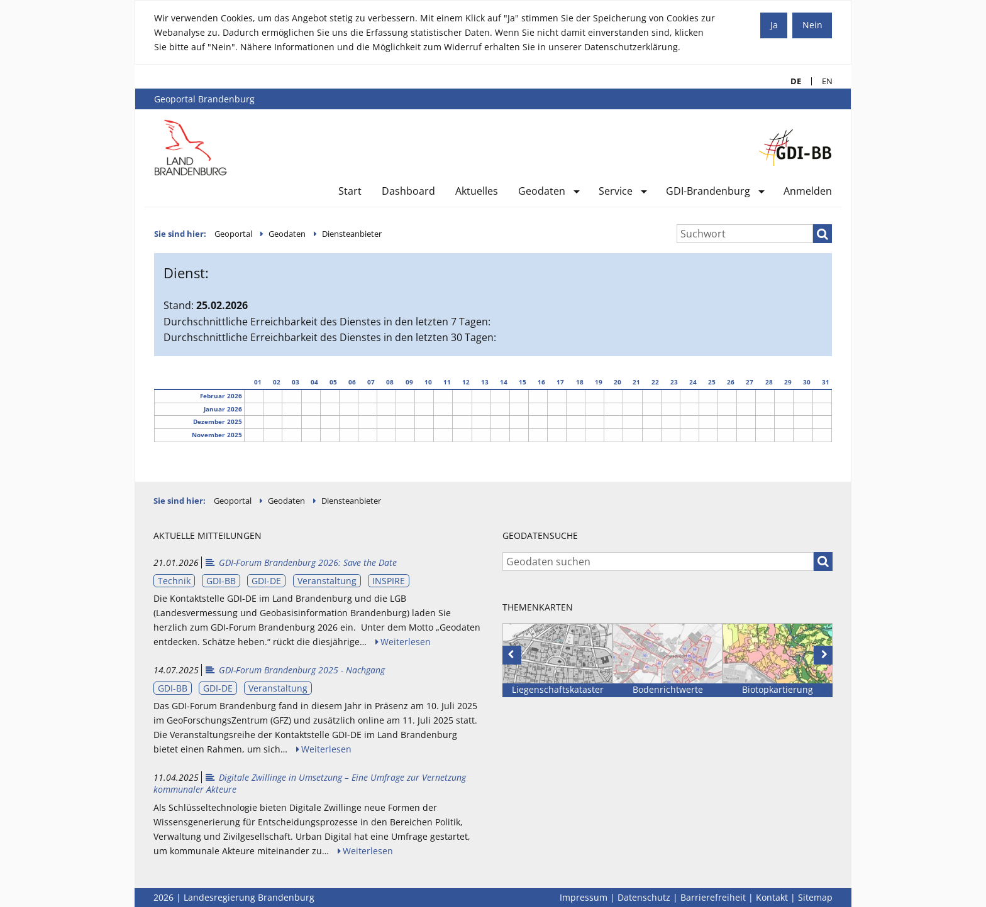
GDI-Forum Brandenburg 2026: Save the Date (300, 562)
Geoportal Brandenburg (204, 99)
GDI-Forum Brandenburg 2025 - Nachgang (294, 670)
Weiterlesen (405, 642)
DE (790, 81)
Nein (812, 25)
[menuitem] (350, 194)
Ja (774, 25)
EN (822, 81)
